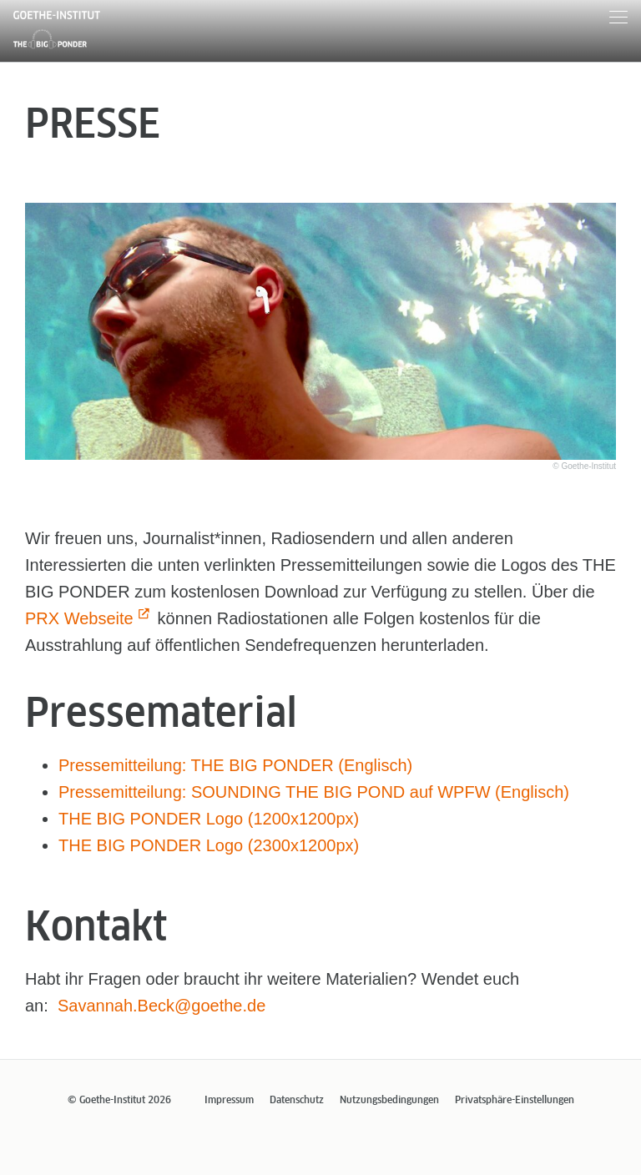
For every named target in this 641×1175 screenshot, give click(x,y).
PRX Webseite (79, 618)
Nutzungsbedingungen (389, 1101)
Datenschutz (297, 1101)
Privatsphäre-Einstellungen (514, 1101)
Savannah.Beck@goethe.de (161, 1005)
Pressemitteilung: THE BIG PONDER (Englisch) (235, 765)
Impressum (229, 1101)
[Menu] (618, 20)
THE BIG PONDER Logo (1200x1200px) (208, 818)
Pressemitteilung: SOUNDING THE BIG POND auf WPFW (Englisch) (313, 792)
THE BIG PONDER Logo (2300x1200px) (208, 845)
